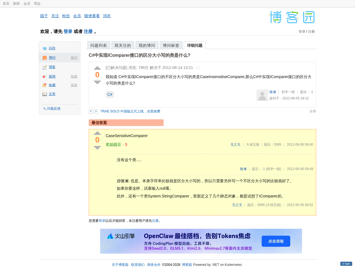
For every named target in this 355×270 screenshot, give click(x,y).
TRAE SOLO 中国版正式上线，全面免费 (130, 111)
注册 (88, 31)
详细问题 (194, 45)
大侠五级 (252, 144)
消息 (107, 16)
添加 (74, 85)
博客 (52, 67)
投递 (74, 76)
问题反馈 (53, 108)
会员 (27, 4)
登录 (68, 31)
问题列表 (98, 45)
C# (109, 94)
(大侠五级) (273, 205)
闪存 (52, 48)
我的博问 (147, 45)
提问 (74, 58)
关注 (55, 16)
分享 (313, 111)
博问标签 (171, 45)
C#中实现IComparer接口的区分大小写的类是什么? (139, 55)
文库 (52, 94)
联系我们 (137, 265)
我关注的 (123, 45)
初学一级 (288, 92)
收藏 (52, 85)
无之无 (235, 144)
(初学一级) (273, 169)
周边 (37, 4)
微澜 (272, 92)
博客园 (187, 265)
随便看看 (92, 16)
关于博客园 (120, 265)
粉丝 (66, 16)
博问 (52, 58)
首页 (6, 4)
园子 (44, 16)
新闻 (16, 4)
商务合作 (154, 265)
